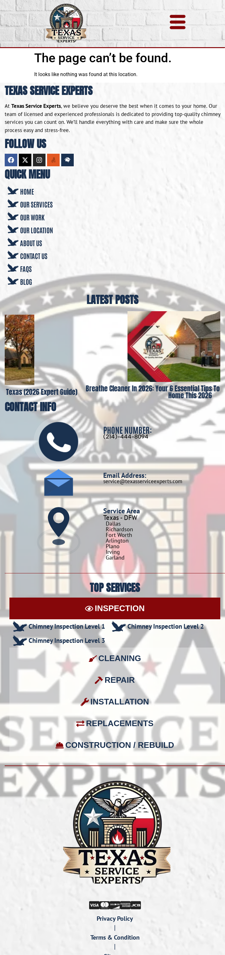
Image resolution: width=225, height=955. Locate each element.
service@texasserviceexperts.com (142, 481)
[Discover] (115, 904)
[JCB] (136, 904)
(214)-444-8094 (125, 436)
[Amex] (125, 904)
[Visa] (94, 904)
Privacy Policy (115, 918)
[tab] (114, 608)
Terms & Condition (115, 937)
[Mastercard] (104, 904)
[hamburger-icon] (177, 24)
